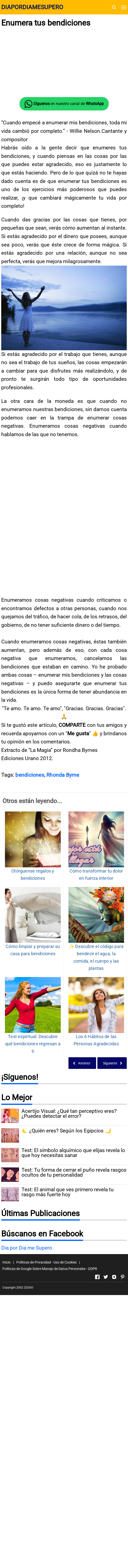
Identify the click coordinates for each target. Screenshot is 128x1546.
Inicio (6, 1409)
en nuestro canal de (64, 104)
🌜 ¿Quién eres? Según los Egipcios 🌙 (66, 1277)
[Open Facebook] (97, 1424)
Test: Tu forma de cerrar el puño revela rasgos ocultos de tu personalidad (74, 1319)
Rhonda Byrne (62, 922)
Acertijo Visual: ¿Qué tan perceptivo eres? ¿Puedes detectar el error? (69, 1261)
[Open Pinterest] (123, 1424)
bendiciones (29, 922)
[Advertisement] (64, 62)
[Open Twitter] (106, 1424)
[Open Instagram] (114, 1424)
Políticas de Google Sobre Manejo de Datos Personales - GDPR (49, 1415)
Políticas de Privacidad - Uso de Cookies (46, 1409)
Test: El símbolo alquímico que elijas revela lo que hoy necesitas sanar (73, 1300)
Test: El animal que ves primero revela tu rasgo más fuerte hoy (67, 1339)
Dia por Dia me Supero (26, 1395)
